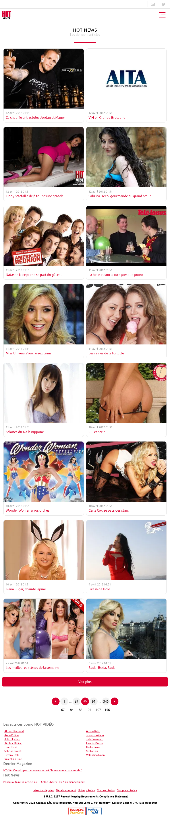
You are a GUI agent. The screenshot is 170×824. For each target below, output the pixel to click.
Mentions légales (43, 790)
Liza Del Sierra (94, 743)
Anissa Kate (93, 731)
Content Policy (106, 790)
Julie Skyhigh (12, 739)
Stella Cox (92, 751)
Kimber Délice (13, 743)
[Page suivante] (114, 701)
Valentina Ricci (13, 759)
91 (93, 701)
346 (105, 701)
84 (71, 710)
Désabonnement (66, 790)
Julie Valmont (94, 739)
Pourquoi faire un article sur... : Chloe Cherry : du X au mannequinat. (44, 782)
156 (107, 710)
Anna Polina (11, 735)
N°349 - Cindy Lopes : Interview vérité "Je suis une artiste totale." (42, 770)
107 (98, 710)
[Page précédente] (56, 701)
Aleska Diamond (14, 731)
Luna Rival (10, 747)
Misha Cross (93, 747)
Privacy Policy (86, 790)
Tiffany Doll (11, 755)
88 (80, 710)
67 (63, 710)
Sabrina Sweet (12, 751)
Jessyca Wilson (95, 735)
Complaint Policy (127, 790)
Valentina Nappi (95, 755)
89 (76, 701)
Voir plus (85, 682)
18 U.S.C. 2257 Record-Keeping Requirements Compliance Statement (85, 796)
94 (89, 710)
